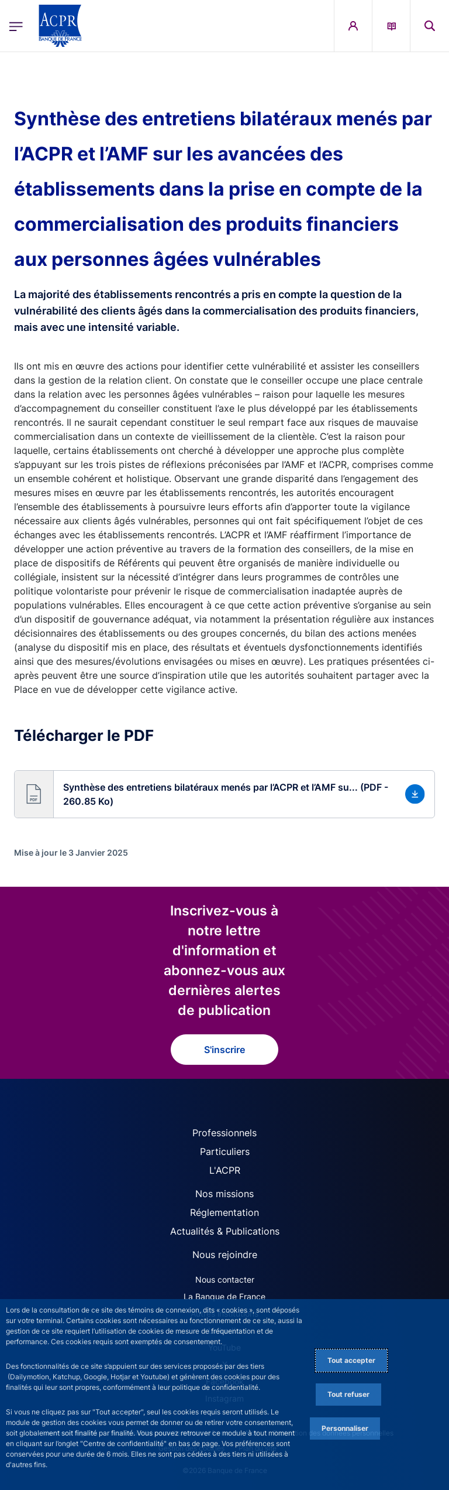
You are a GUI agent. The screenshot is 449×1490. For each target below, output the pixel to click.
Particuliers (225, 1151)
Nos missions (224, 1193)
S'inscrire (224, 1049)
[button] (224, 794)
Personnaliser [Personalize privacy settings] (345, 1428)
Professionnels (224, 1133)
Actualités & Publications (224, 1231)
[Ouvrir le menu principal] (16, 26)
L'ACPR (224, 1170)
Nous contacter (224, 1279)
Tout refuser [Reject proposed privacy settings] (348, 1394)
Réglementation (224, 1212)
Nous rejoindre (224, 1254)
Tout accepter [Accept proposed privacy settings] (351, 1360)
